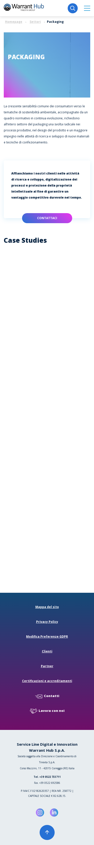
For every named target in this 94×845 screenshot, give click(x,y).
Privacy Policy (47, 622)
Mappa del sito (47, 607)
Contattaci (47, 218)
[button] (87, 8)
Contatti (47, 696)
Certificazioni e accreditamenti (47, 681)
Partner (47, 666)
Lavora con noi (47, 711)
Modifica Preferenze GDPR (47, 636)
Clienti (47, 651)
